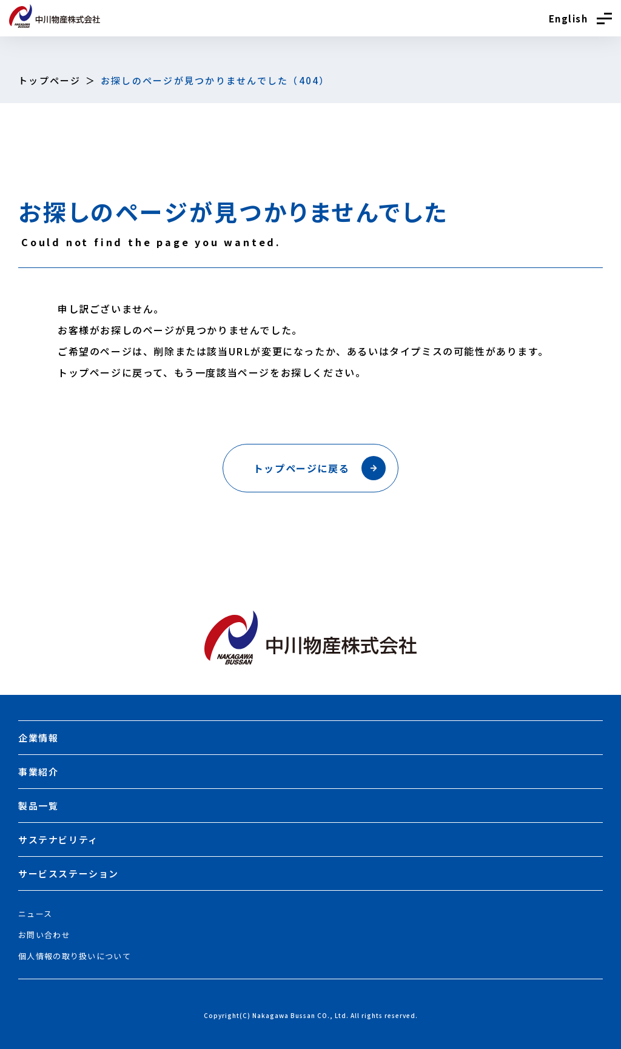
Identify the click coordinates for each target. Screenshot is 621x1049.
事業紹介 (38, 771)
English (568, 18)
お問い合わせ (44, 934)
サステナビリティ (58, 839)
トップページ (49, 80)
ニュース (35, 913)
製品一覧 (38, 805)
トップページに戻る (319, 468)
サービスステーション (68, 873)
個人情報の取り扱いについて (74, 956)
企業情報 (38, 737)
